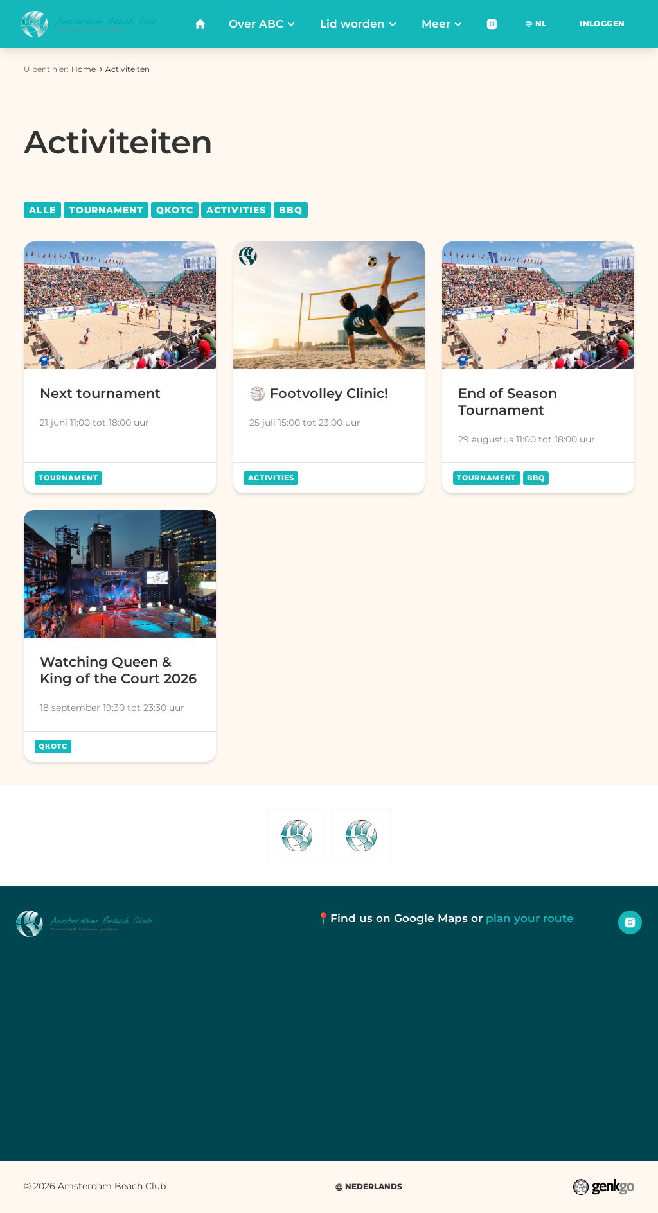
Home (83, 69)
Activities (235, 210)
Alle (42, 210)
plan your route (530, 918)
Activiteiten (127, 69)
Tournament (106, 210)
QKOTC (174, 210)
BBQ (291, 210)
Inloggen (602, 23)
